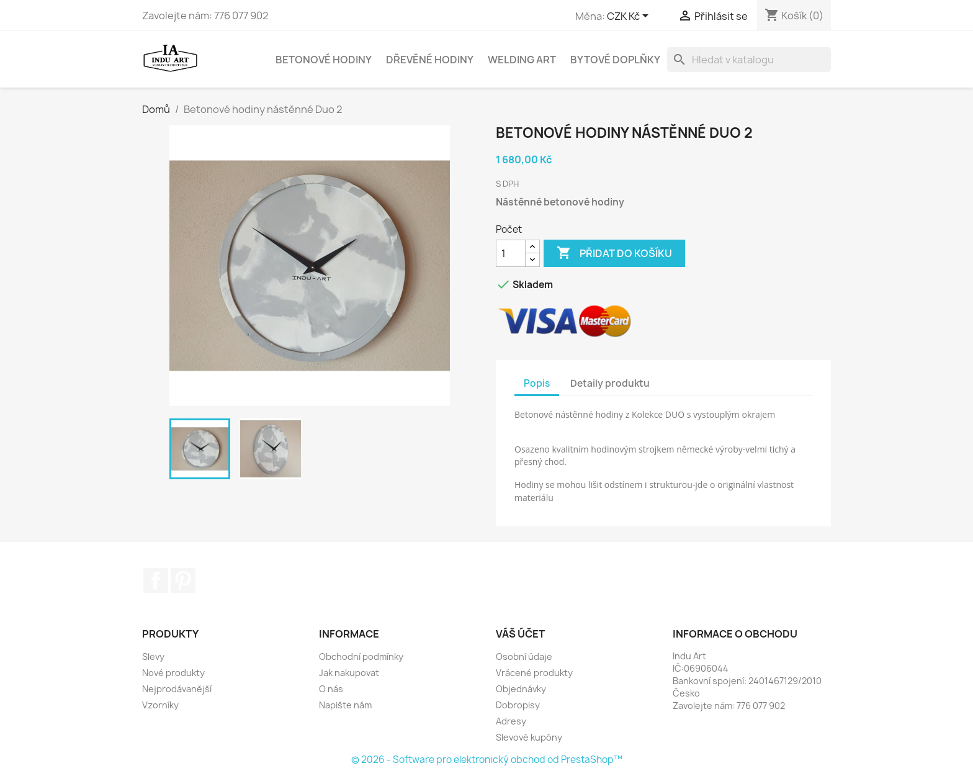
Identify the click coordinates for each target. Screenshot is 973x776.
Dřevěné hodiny (429, 59)
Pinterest (183, 580)
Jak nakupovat (349, 673)
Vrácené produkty (534, 673)
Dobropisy (518, 705)
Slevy (153, 656)
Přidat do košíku (614, 253)
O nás (331, 689)
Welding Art (522, 59)
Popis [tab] (537, 383)
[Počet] (511, 253)
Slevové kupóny (529, 737)
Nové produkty (173, 673)
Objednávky (521, 689)
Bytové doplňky (615, 59)
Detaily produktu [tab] (610, 383)
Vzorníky (160, 705)
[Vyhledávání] (749, 59)
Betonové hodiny (324, 59)
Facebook (155, 580)
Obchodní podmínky (361, 656)
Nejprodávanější (177, 689)
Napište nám (345, 705)
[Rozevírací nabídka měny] (630, 16)
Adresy (511, 721)
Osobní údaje (524, 656)
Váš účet (520, 634)
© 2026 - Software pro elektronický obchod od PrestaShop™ (486, 759)
